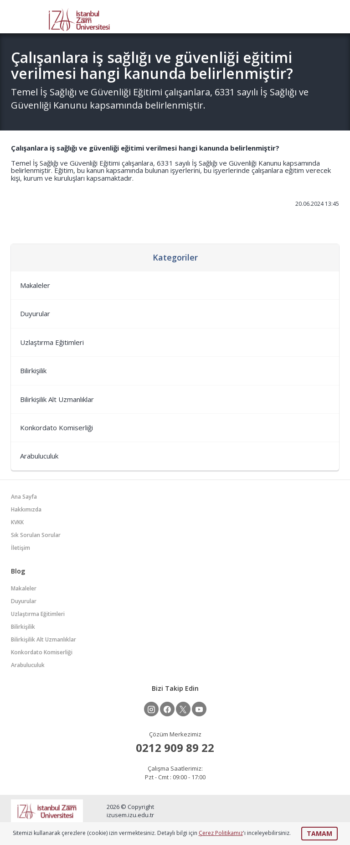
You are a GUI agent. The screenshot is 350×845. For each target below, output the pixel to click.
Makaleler (35, 285)
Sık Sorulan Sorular (36, 535)
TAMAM (319, 833)
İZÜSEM (79, 19)
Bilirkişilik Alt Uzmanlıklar (57, 399)
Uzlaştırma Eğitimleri (52, 342)
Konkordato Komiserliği (56, 427)
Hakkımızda (26, 509)
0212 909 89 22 (175, 747)
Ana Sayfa (24, 497)
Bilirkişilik (33, 370)
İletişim (20, 548)
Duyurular (35, 313)
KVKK (17, 522)
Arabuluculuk (39, 455)
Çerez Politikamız (221, 833)
